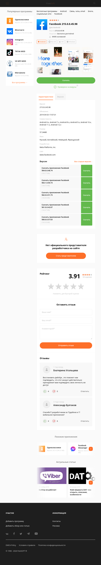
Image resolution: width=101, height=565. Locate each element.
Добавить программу (15, 521)
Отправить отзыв (66, 345)
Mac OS (52, 42)
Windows (71, 42)
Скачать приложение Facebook (55, 169)
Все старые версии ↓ (83, 161)
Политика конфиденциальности (51, 545)
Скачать (66, 80)
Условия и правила (27, 545)
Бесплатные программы (47, 11)
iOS (61, 42)
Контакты (56, 521)
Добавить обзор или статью (18, 526)
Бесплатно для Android (65, 34)
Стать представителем (66, 256)
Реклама (56, 526)
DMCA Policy (11, 545)
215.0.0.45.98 (56, 31)
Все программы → (19, 82)
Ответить (85, 391)
